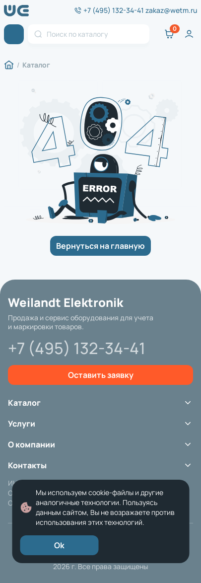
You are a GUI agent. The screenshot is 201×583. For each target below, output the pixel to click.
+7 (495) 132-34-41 (113, 10)
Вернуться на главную (100, 245)
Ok (59, 545)
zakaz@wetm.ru (171, 10)
